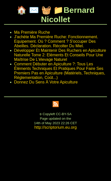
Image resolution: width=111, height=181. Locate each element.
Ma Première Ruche (32, 32)
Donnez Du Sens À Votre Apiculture (46, 82)
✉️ (34, 10)
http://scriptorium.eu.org (55, 127)
